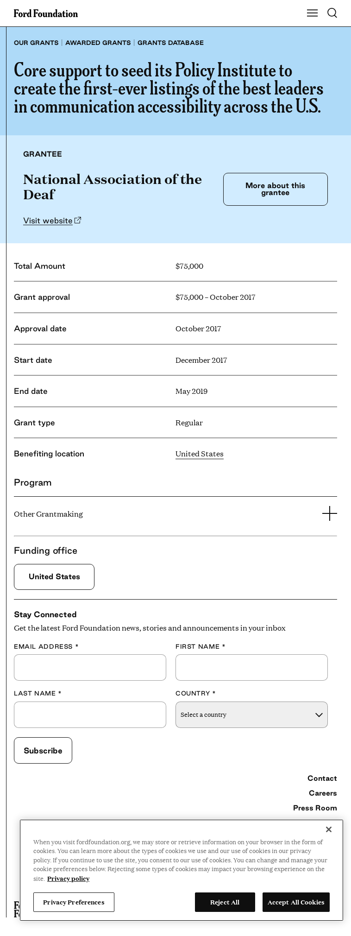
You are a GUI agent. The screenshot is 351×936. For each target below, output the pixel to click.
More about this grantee (275, 188)
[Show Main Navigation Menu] (312, 13)
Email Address (46, 646)
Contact (322, 778)
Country (196, 693)
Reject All (224, 901)
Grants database (171, 42)
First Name (201, 646)
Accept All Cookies (296, 901)
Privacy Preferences (73, 901)
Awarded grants (98, 42)
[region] (181, 870)
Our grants (36, 42)
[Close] (329, 829)
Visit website (48, 220)
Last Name (38, 693)
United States (200, 453)
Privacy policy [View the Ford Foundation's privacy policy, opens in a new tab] (68, 878)
